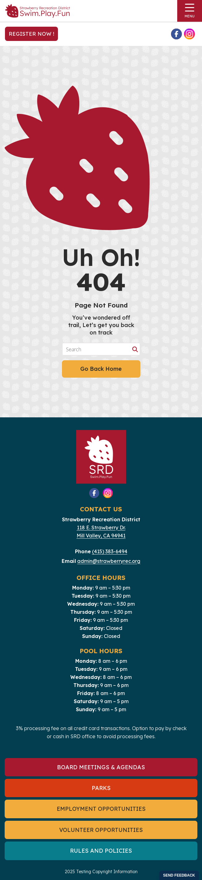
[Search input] (97, 349)
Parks (101, 788)
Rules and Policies (101, 850)
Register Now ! (31, 33)
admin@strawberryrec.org (108, 561)
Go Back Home (101, 368)
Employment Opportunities (101, 808)
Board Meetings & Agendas (101, 767)
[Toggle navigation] (189, 11)
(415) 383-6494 (109, 551)
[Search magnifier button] (135, 349)
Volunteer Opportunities (101, 829)
